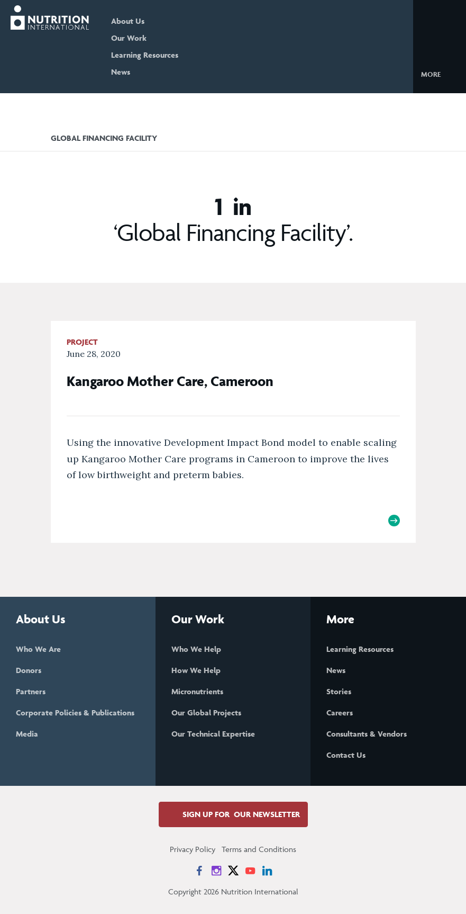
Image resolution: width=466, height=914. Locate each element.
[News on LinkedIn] (267, 870)
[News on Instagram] (216, 870)
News (120, 72)
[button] (439, 73)
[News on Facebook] (199, 870)
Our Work (129, 38)
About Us (127, 21)
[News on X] (233, 870)
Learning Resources (144, 55)
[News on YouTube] (250, 870)
